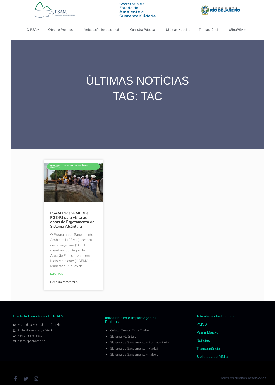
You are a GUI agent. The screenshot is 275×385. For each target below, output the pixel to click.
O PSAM (33, 30)
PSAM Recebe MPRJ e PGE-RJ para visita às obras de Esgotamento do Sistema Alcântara (72, 220)
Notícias (203, 340)
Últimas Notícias (178, 30)
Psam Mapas (207, 332)
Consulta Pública (143, 30)
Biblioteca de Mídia (212, 357)
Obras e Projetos (61, 30)
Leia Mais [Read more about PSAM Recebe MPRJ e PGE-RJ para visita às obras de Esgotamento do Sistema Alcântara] (56, 274)
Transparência (209, 30)
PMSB (201, 324)
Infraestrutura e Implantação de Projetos (130, 320)
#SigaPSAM (238, 30)
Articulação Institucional (102, 30)
